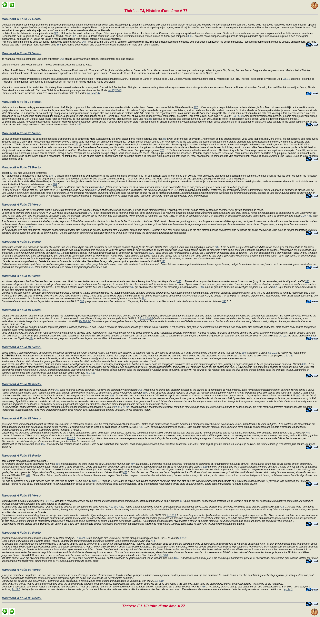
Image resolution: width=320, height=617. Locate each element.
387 (132, 287)
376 (55, 184)
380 (217, 247)
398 (140, 389)
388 (202, 287)
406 (58, 463)
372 (76, 144)
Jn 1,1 (286, 78)
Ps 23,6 (16, 589)
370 (164, 138)
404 (308, 432)
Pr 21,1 (71, 438)
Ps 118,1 (49, 501)
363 (190, 36)
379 (90, 212)
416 (203, 586)
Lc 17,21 (118, 506)
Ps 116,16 (119, 407)
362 (74, 36)
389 (275, 287)
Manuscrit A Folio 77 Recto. (22, 19)
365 (59, 44)
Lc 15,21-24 (82, 538)
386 (307, 281)
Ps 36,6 (163, 555)
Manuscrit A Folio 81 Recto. (22, 310)
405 (43, 444)
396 (303, 364)
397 (57, 389)
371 (177, 141)
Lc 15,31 (183, 538)
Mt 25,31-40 (114, 90)
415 (175, 558)
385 (179, 281)
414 (153, 541)
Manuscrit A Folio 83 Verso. (21, 495)
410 (93, 481)
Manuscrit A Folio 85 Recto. (22, 598)
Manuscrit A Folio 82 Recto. (22, 384)
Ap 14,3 (288, 589)
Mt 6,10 (203, 466)
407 (133, 463)
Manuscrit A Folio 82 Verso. (21, 418)
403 (141, 427)
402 (128, 407)
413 (282, 506)
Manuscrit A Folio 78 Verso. (21, 133)
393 (224, 301)
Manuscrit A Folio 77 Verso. (21, 53)
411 (182, 501)
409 (28, 475)
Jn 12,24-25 (146, 318)
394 (31, 338)
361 (56, 33)
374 (12, 172)
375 (51, 175)
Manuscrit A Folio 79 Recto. (22, 167)
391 (144, 298)
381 (58, 252)
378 (94, 190)
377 (101, 187)
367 (196, 107)
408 (125, 472)
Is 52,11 (27, 227)
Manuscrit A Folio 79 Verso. (21, 204)
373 (162, 150)
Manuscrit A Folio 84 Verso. (21, 569)
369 (79, 124)
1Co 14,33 (236, 116)
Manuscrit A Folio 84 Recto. (22, 532)
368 (150, 118)
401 (298, 395)
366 (62, 58)
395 (244, 352)
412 (111, 506)
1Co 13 (289, 355)
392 (82, 301)
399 (145, 392)
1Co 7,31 (306, 215)
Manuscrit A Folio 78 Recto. (22, 101)
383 (163, 261)
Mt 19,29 (90, 372)
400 (112, 395)
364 (84, 41)
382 (151, 252)
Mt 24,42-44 (93, 93)
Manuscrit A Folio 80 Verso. (21, 276)
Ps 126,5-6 (85, 321)
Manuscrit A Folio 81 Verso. (21, 347)
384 (30, 267)
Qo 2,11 (283, 335)
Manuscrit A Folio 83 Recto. (22, 455)
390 (44, 290)
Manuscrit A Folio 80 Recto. (22, 241)
